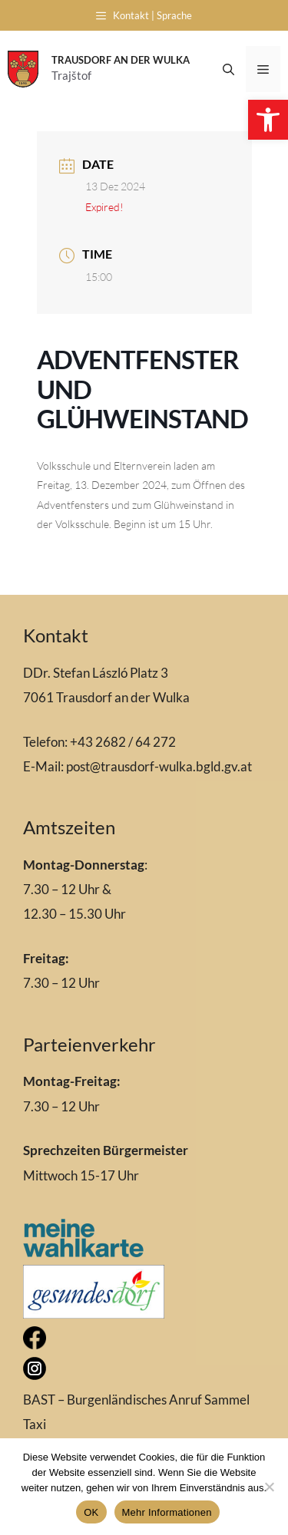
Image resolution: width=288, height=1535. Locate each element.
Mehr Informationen (167, 1512)
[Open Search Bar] (228, 69)
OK (91, 1512)
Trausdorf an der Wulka (120, 60)
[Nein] (268, 1486)
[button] (268, 120)
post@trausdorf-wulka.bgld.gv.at (159, 766)
